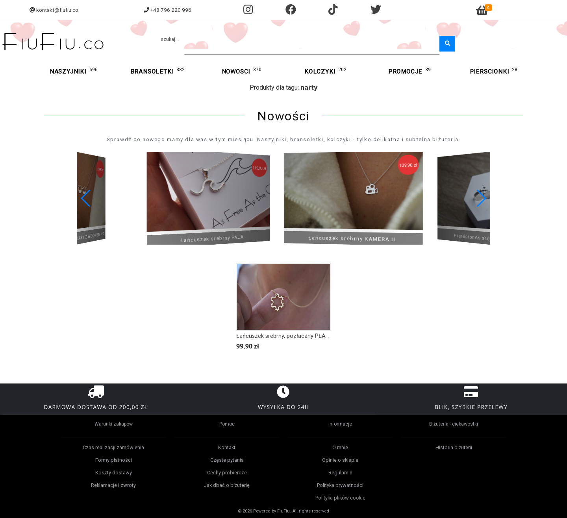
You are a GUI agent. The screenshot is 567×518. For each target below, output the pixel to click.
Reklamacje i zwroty (113, 485)
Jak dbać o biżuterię (227, 485)
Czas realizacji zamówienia (113, 447)
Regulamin (340, 473)
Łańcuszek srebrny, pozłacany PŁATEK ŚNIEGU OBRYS (306, 336)
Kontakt (226, 447)
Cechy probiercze (227, 473)
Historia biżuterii (453, 447)
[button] (481, 198)
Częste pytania (227, 460)
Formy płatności (113, 460)
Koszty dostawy (113, 473)
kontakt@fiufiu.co (57, 10)
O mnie (340, 447)
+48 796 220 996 (170, 10)
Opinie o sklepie (340, 460)
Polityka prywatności (340, 485)
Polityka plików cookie (340, 498)
